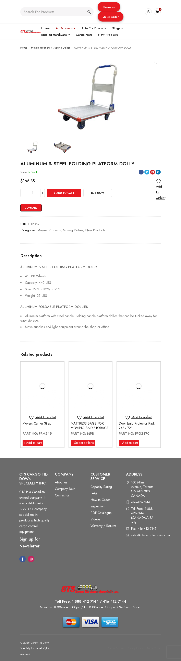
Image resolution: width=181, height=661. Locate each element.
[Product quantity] (33, 193)
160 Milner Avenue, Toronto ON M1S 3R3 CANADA (142, 489)
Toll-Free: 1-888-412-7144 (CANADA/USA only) (142, 515)
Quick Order (110, 17)
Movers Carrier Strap (37, 423)
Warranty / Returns (103, 525)
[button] (109, 7)
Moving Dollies (61, 48)
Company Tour (65, 489)
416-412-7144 (140, 502)
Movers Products (40, 48)
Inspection (97, 506)
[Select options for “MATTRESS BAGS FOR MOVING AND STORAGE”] (83, 443)
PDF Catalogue (101, 512)
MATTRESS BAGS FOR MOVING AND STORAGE (90, 425)
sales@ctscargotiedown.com (150, 535)
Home (23, 48)
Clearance (108, 7)
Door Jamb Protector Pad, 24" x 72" (137, 425)
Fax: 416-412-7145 (144, 528)
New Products (95, 230)
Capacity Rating (101, 486)
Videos (95, 519)
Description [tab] (31, 256)
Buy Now (97, 193)
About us (61, 482)
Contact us (62, 495)
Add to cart (65, 193)
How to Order (100, 499)
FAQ (93, 493)
